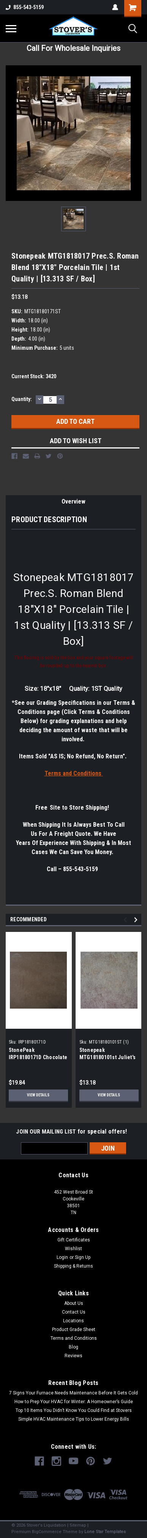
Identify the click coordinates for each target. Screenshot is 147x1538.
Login (62, 1257)
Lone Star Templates (105, 1531)
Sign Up (82, 1257)
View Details (38, 1095)
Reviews (73, 1355)
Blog (73, 1347)
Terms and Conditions (74, 1338)
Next (137, 919)
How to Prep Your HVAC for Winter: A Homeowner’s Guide (73, 1401)
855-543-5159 (25, 7)
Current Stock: (33, 376)
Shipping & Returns (73, 1266)
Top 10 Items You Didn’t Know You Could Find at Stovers (74, 1410)
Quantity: (21, 399)
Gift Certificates (73, 1240)
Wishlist (73, 1248)
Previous (126, 919)
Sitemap (78, 1525)
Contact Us (73, 1312)
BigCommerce (47, 1531)
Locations (73, 1320)
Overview (73, 501)
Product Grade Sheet (73, 1329)
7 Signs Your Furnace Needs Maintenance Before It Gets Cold (73, 1393)
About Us (73, 1303)
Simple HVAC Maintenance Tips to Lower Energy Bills (73, 1419)
